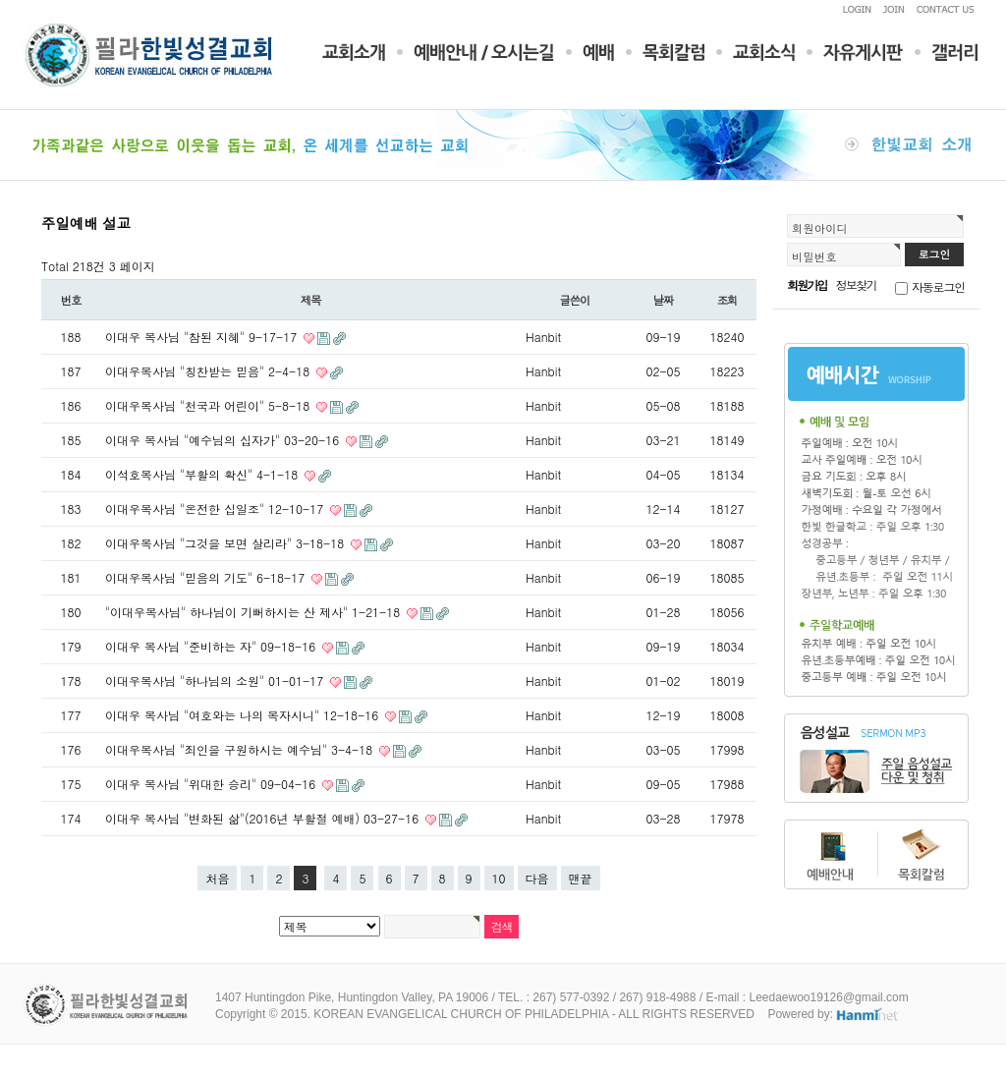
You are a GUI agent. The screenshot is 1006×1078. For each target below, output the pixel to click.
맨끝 (580, 878)
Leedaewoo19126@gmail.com (828, 997)
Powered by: (833, 1014)
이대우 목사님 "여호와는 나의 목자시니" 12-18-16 (243, 715)
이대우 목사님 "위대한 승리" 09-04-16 (212, 783)
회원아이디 (820, 228)
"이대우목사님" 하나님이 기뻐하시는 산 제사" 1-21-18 (254, 611)
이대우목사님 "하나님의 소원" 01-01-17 (216, 680)
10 (499, 878)
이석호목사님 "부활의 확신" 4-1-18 (203, 474)
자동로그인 (938, 286)
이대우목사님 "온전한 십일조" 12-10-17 (216, 508)
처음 (217, 878)
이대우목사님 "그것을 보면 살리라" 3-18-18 (226, 543)
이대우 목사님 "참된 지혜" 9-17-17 (203, 336)
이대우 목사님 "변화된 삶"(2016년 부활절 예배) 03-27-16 (263, 818)
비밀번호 (814, 256)
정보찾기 (856, 284)
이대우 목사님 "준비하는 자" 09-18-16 (212, 646)
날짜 (663, 300)
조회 (727, 300)
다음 (537, 878)
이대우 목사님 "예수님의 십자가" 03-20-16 (224, 439)
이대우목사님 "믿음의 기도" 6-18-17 (206, 577)
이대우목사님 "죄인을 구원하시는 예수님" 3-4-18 (240, 749)
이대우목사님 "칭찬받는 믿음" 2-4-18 (209, 371)
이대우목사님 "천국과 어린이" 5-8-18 (209, 405)
